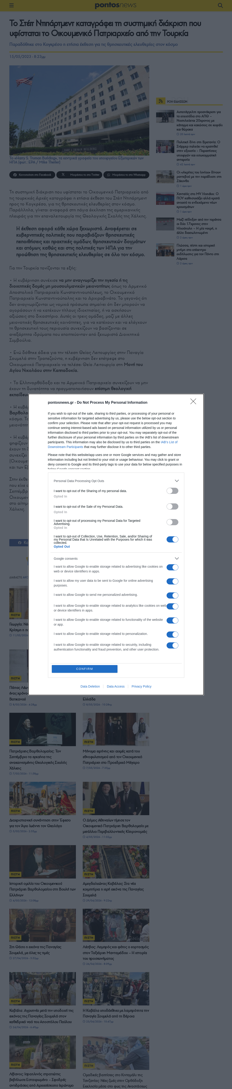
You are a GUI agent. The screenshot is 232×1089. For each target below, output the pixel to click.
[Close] (194, 402)
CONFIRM (84, 669)
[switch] (172, 491)
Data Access (116, 686)
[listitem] (116, 480)
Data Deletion (90, 686)
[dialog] (116, 544)
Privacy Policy (141, 686)
